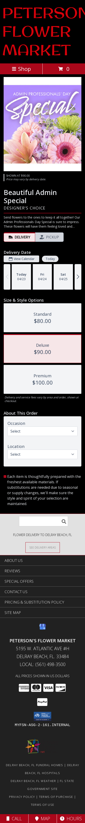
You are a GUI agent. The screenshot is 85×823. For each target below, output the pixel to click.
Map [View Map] (42, 819)
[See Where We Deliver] (42, 547)
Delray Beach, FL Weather (33, 781)
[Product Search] (43, 521)
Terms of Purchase (56, 797)
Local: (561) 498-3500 (43, 664)
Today (50, 259)
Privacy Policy (22, 797)
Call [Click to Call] (14, 819)
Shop (21, 68)
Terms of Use (42, 805)
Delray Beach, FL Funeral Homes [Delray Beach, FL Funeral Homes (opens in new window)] (34, 765)
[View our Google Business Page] (42, 628)
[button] (42, 716)
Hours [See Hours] (71, 819)
